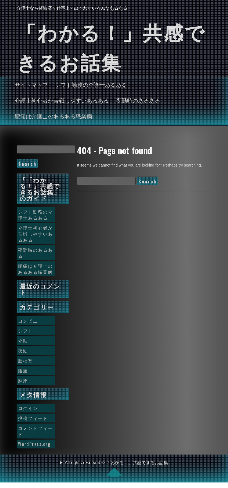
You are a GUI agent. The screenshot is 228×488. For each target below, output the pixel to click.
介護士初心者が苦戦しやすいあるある (62, 100)
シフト (25, 330)
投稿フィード (33, 418)
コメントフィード (35, 431)
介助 (23, 340)
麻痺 (23, 380)
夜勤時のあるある (138, 100)
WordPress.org (34, 444)
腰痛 (23, 370)
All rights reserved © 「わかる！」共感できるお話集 (116, 468)
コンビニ (28, 320)
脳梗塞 (25, 360)
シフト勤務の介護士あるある (91, 84)
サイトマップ (31, 84)
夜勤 (23, 350)
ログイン (28, 408)
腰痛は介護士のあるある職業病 (53, 116)
